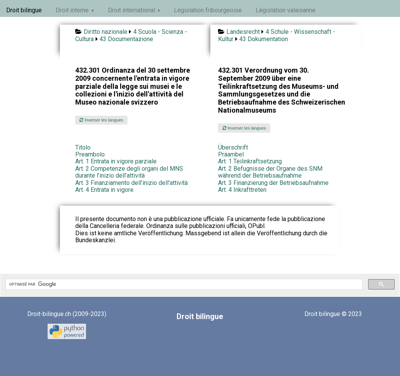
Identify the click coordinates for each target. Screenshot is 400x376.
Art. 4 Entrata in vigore (104, 189)
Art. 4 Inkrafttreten (242, 189)
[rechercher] (183, 284)
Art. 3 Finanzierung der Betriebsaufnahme (273, 182)
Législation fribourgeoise (208, 10)
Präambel (231, 154)
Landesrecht (243, 31)
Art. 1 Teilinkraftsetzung (250, 161)
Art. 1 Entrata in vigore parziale (116, 161)
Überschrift (233, 147)
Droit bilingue (24, 10)
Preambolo (90, 154)
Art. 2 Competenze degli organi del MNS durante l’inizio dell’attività (129, 172)
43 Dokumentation (263, 39)
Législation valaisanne (286, 10)
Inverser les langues (101, 120)
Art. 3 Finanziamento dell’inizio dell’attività (131, 182)
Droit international (131, 10)
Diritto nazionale (105, 31)
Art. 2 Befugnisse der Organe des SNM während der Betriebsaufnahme (270, 172)
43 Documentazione (126, 39)
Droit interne (72, 10)
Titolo (83, 147)
